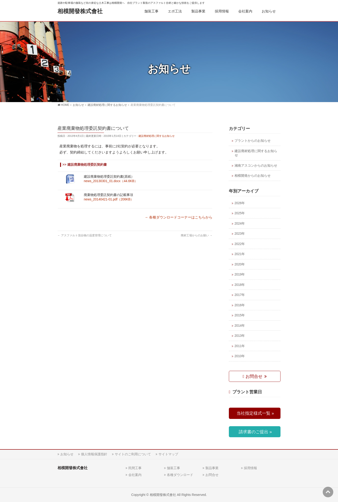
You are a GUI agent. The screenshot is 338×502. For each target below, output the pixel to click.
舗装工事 (173, 468)
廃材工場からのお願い (196, 235)
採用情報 (250, 468)
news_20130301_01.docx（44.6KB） (111, 181)
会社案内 (135, 475)
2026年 (239, 203)
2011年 (239, 346)
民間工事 (135, 468)
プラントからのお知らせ (252, 140)
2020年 (239, 264)
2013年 (239, 335)
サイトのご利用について (133, 454)
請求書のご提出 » (255, 431)
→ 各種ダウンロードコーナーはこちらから (178, 217)
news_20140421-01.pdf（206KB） (109, 199)
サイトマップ (168, 454)
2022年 (239, 244)
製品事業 (212, 468)
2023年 (239, 233)
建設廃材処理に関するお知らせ (156, 135)
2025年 (239, 213)
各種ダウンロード (180, 475)
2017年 (239, 295)
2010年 (239, 356)
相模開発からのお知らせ (252, 175)
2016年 (239, 305)
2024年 (239, 223)
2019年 (239, 274)
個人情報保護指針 (94, 454)
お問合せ (253, 376)
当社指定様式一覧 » (254, 413)
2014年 (239, 325)
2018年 (239, 285)
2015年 (239, 315)
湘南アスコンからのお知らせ (255, 165)
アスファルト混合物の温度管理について (85, 235)
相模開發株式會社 (80, 11)
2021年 (239, 254)
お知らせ (66, 454)
